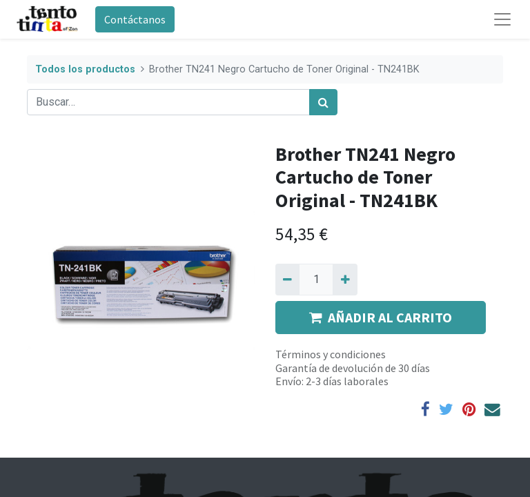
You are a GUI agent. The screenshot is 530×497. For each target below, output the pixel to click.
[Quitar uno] (287, 279)
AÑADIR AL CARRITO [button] (380, 317)
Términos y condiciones (330, 354)
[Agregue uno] (345, 279)
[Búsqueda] (323, 102)
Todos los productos (85, 69)
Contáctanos (135, 19)
